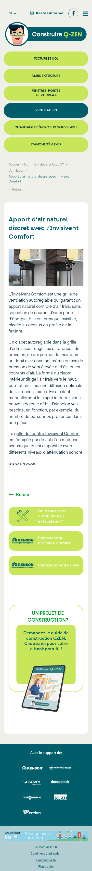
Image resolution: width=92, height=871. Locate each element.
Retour (17, 189)
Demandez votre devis (59, 565)
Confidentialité (46, 860)
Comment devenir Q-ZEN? (44, 164)
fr (11, 13)
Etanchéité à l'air (46, 144)
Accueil (14, 164)
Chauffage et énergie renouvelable (46, 127)
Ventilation (46, 110)
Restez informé (50, 13)
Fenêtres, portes (46, 93)
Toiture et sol (46, 59)
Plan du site (46, 866)
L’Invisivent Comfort (27, 294)
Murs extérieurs (46, 76)
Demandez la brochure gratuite (54, 541)
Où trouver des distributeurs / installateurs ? (52, 517)
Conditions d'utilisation (46, 853)
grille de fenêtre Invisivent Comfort (46, 433)
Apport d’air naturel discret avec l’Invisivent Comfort (40, 178)
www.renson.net (23, 463)
